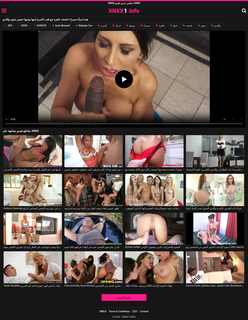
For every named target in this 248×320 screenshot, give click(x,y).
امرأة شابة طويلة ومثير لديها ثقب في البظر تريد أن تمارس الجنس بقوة (33, 247)
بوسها (130, 25)
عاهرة (160, 25)
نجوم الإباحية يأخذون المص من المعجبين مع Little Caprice (215, 247)
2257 (135, 311)
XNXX (23, 25)
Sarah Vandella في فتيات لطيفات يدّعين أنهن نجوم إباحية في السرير (33, 285)
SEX (8, 25)
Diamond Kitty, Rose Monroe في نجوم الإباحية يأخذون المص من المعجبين (93, 285)
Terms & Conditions (119, 311)
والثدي (216, 25)
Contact (144, 311)
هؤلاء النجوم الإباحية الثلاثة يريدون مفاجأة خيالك (148, 285)
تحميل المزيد (124, 297)
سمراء (145, 25)
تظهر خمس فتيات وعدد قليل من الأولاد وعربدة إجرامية (91, 208)
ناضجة (187, 25)
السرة (102, 25)
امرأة (116, 25)
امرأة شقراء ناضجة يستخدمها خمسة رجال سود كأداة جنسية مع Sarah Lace (154, 169)
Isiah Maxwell (61, 25)
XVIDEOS (39, 25)
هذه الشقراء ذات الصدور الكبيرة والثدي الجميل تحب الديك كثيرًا (215, 208)
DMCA (103, 311)
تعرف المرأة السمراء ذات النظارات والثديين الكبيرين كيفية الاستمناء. (215, 169)
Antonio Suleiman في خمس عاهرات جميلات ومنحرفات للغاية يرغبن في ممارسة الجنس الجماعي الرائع (33, 208)
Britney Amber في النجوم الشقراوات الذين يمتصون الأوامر (154, 247)
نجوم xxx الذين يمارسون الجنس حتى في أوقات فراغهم (91, 247)
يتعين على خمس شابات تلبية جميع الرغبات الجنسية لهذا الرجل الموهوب (154, 208)
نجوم (202, 25)
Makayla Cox (83, 25)
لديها (173, 25)
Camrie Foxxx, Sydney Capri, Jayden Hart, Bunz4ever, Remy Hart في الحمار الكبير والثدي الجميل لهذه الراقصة (215, 285)
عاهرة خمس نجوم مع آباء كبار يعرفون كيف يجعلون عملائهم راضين (93, 169)
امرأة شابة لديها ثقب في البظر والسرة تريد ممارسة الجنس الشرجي (33, 169)
